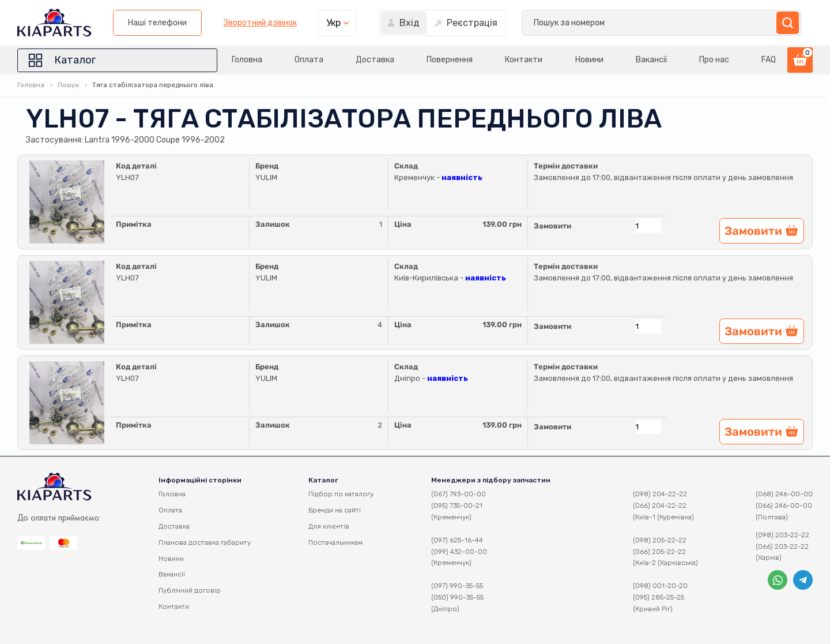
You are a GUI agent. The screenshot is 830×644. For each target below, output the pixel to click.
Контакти (512, 60)
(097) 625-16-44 (457, 540)
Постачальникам (335, 542)
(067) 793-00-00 (458, 494)
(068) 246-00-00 (784, 494)
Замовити (552, 226)
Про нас (711, 60)
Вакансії (645, 60)
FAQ (768, 60)
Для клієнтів (328, 526)
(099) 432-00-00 (459, 552)
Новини (580, 60)
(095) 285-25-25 (658, 597)
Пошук (68, 85)
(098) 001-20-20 (660, 586)
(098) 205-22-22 (659, 540)
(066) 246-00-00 (784, 505)
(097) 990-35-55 (457, 586)
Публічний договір (190, 590)
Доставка (357, 60)
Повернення (435, 60)
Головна (223, 60)
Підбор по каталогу (340, 494)
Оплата (288, 60)
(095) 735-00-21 (456, 505)
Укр (635, 22)
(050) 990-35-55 (457, 597)
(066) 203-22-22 (782, 546)
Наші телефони (458, 23)
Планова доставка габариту (205, 542)
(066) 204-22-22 (659, 505)
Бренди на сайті (334, 510)
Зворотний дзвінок (561, 23)
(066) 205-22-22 (659, 552)
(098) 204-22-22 (660, 494)
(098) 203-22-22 (782, 535)
